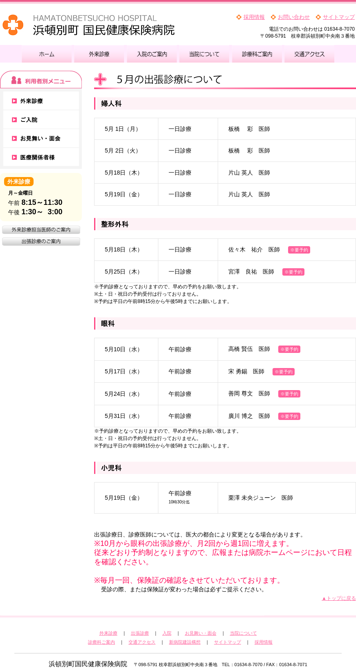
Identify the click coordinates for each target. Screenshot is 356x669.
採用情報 (254, 17)
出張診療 (140, 633)
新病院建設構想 (185, 642)
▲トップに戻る (339, 598)
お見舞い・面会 (200, 633)
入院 (166, 633)
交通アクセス (141, 642)
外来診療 (108, 633)
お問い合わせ (294, 17)
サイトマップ (339, 17)
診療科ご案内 (101, 642)
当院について (243, 633)
